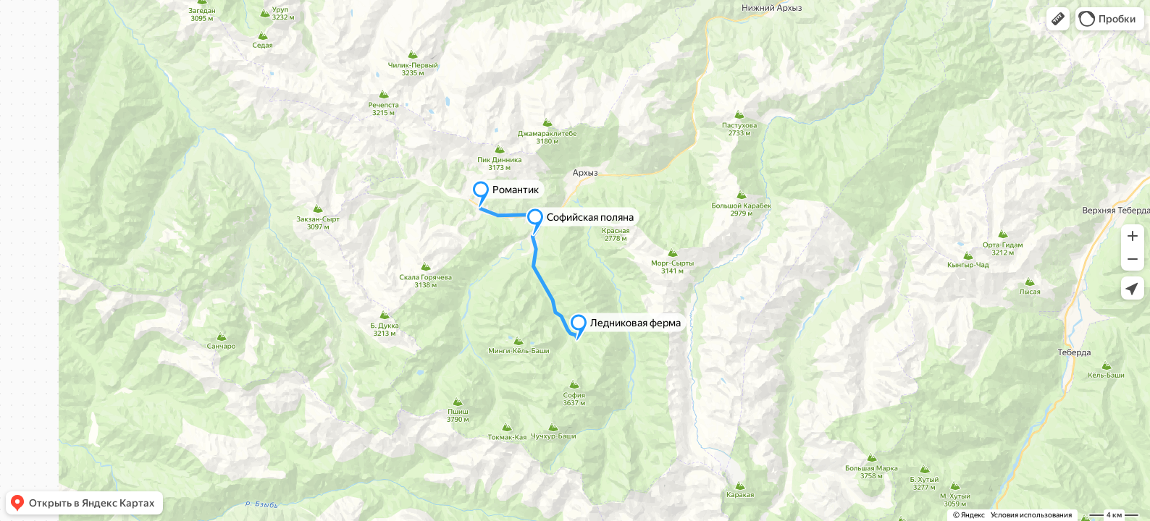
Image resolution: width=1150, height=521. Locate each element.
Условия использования (1031, 515)
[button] (1058, 18)
